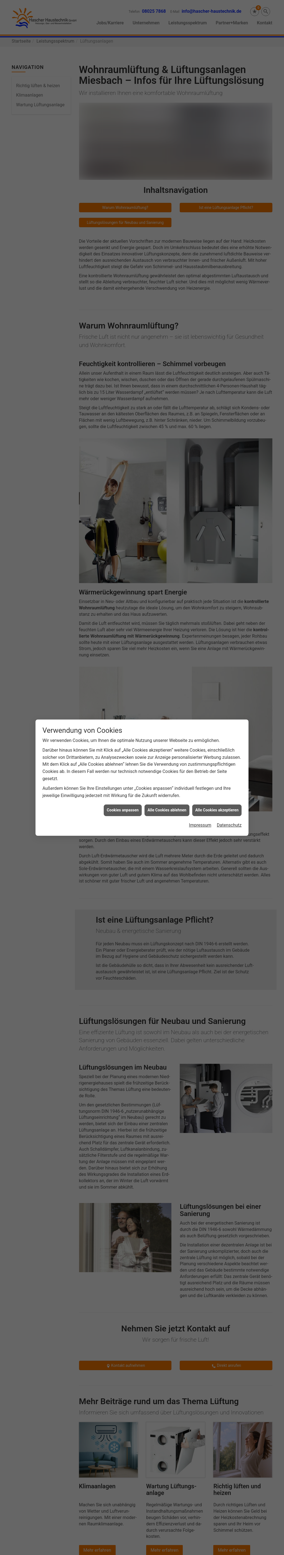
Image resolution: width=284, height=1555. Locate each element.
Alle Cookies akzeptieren (217, 409)
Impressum (200, 424)
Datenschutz (229, 424)
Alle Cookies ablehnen (167, 409)
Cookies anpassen (123, 409)
